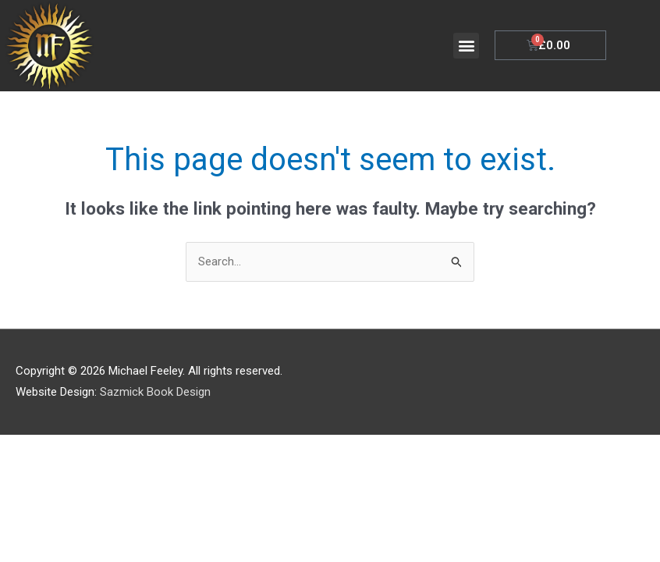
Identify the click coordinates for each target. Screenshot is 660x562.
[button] (466, 46)
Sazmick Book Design (155, 393)
